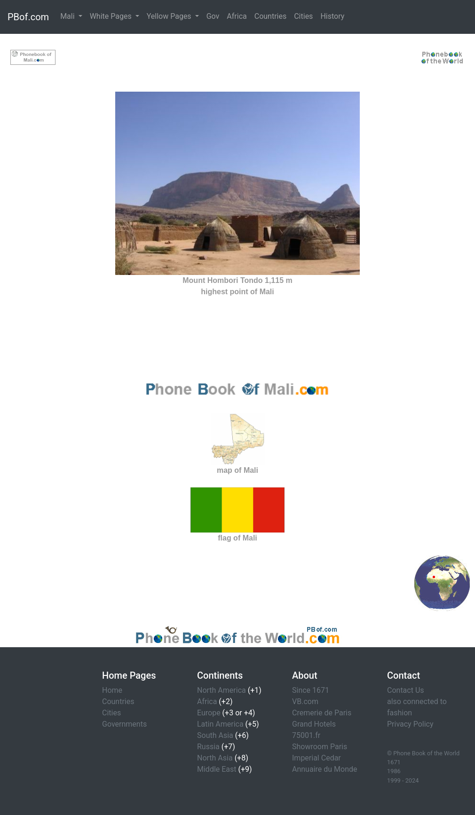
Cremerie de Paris (321, 712)
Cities (303, 16)
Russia (208, 746)
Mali (68, 16)
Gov (213, 16)
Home (112, 690)
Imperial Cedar (316, 757)
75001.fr (306, 735)
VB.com (305, 701)
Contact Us (405, 690)
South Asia (215, 735)
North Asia (215, 757)
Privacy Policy (410, 724)
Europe (209, 712)
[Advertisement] (237, 55)
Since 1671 (310, 690)
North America (221, 690)
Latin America (220, 724)
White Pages (112, 16)
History (332, 16)
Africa (236, 16)
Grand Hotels (314, 724)
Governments (124, 724)
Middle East (217, 769)
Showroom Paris (319, 746)
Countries (270, 16)
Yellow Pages (170, 16)
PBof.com (28, 17)
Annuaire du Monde (324, 769)
